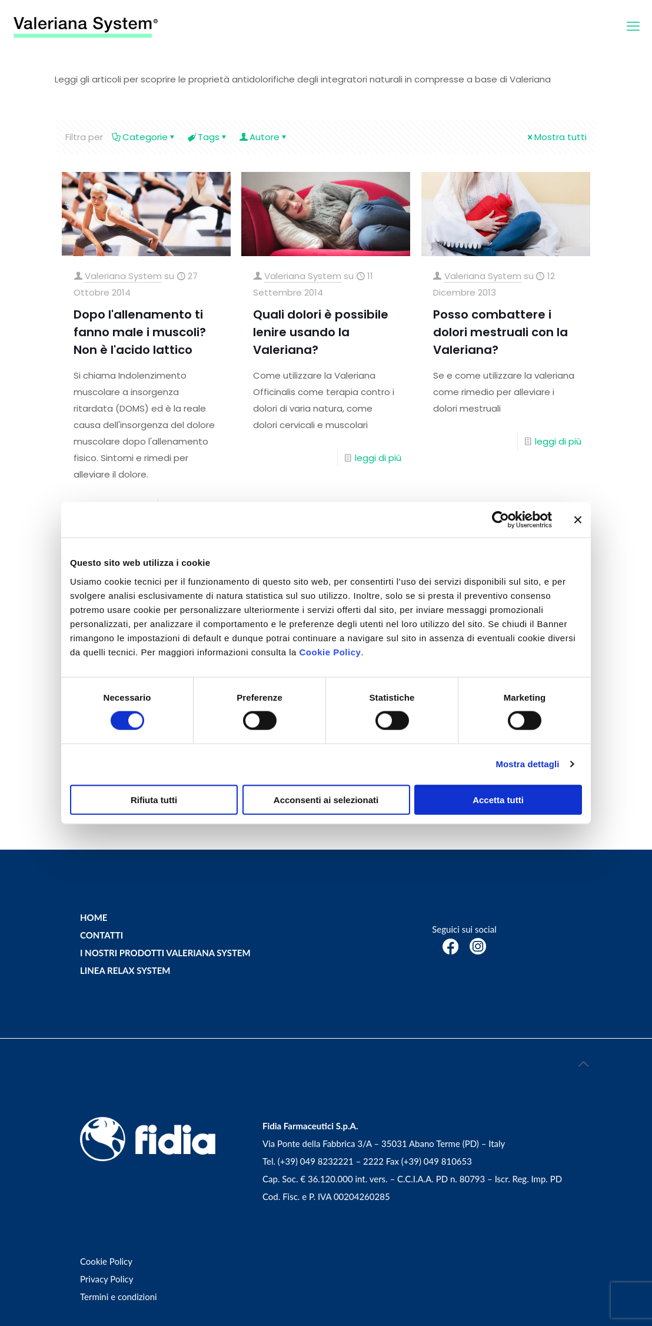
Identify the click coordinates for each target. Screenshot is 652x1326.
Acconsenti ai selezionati (326, 799)
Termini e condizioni (118, 1296)
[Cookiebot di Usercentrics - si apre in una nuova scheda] (500, 520)
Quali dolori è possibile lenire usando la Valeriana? (320, 332)
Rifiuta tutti (154, 799)
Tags (207, 137)
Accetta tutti (498, 799)
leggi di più (378, 458)
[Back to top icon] (583, 1063)
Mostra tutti (556, 137)
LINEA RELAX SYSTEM (125, 970)
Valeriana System (123, 276)
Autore (263, 137)
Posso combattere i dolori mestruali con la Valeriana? (500, 332)
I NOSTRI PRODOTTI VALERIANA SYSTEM (165, 952)
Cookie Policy (330, 652)
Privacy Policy (106, 1279)
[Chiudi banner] (578, 520)
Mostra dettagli (527, 764)
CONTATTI (101, 935)
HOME (93, 917)
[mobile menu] (633, 26)
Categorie (144, 137)
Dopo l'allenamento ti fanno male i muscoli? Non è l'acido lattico (140, 332)
